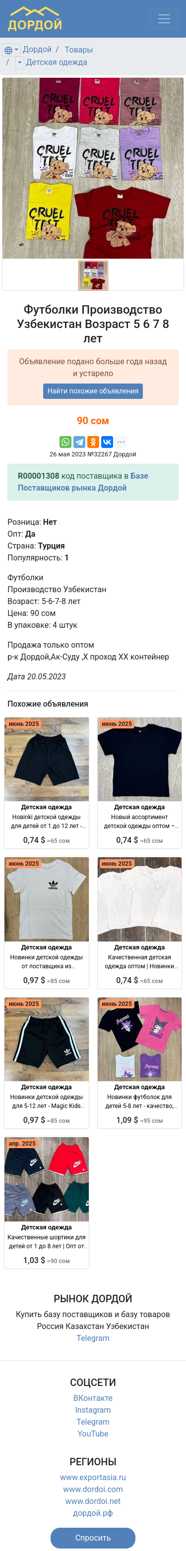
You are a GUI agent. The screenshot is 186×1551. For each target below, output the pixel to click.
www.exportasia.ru (93, 1477)
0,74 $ (46, 840)
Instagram (93, 1410)
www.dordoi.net (93, 1501)
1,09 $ (139, 1120)
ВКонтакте (93, 1398)
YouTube (92, 1434)
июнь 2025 (24, 723)
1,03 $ (46, 1260)
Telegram (92, 1338)
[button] (93, 1538)
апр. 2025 (22, 1143)
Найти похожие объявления (93, 391)
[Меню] (164, 19)
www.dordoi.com (93, 1489)
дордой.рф (93, 1513)
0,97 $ (46, 980)
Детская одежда (56, 62)
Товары (79, 50)
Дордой (37, 49)
